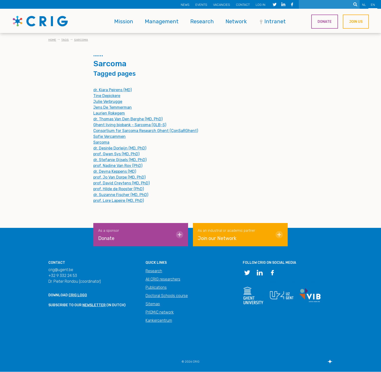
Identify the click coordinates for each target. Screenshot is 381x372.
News (185, 5)
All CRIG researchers (163, 279)
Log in (260, 5)
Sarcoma (81, 39)
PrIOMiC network (160, 312)
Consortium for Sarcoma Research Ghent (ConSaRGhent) (145, 130)
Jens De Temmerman (112, 107)
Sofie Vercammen (109, 136)
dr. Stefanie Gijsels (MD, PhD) (120, 159)
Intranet (275, 21)
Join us (356, 22)
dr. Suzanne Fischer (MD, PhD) (120, 194)
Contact (243, 5)
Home (52, 39)
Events (201, 5)
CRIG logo (78, 295)
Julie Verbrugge (107, 101)
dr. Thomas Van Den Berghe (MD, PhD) (128, 119)
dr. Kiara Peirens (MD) (112, 90)
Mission (123, 21)
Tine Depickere (106, 95)
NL (364, 5)
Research (202, 21)
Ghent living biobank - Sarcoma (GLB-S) (129, 125)
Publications (156, 287)
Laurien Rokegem (109, 113)
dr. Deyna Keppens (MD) (114, 171)
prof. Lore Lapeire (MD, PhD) (118, 200)
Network (236, 21)
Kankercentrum (159, 320)
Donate (325, 22)
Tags (65, 39)
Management (162, 21)
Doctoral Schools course (167, 295)
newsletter (94, 305)
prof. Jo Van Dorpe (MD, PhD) (119, 177)
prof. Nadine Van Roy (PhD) (117, 165)
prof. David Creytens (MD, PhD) (121, 183)
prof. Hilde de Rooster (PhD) (118, 189)
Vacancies (221, 5)
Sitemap (153, 304)
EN (373, 5)
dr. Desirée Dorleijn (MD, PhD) (119, 148)
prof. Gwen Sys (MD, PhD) (116, 154)
